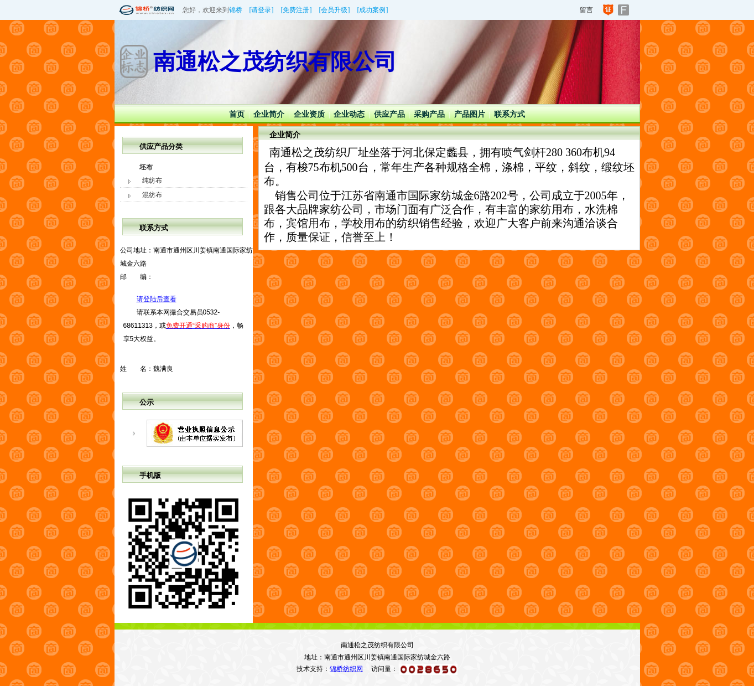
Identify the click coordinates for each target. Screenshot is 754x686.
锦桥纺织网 (346, 669)
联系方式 (509, 114)
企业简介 (268, 114)
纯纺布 (152, 180)
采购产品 (429, 114)
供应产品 (389, 114)
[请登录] (261, 10)
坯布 (146, 167)
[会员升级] (334, 10)
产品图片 (469, 114)
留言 (586, 10)
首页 (237, 114)
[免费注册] (296, 10)
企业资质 (309, 114)
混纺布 (152, 195)
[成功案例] (372, 10)
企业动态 (349, 114)
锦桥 (235, 10)
